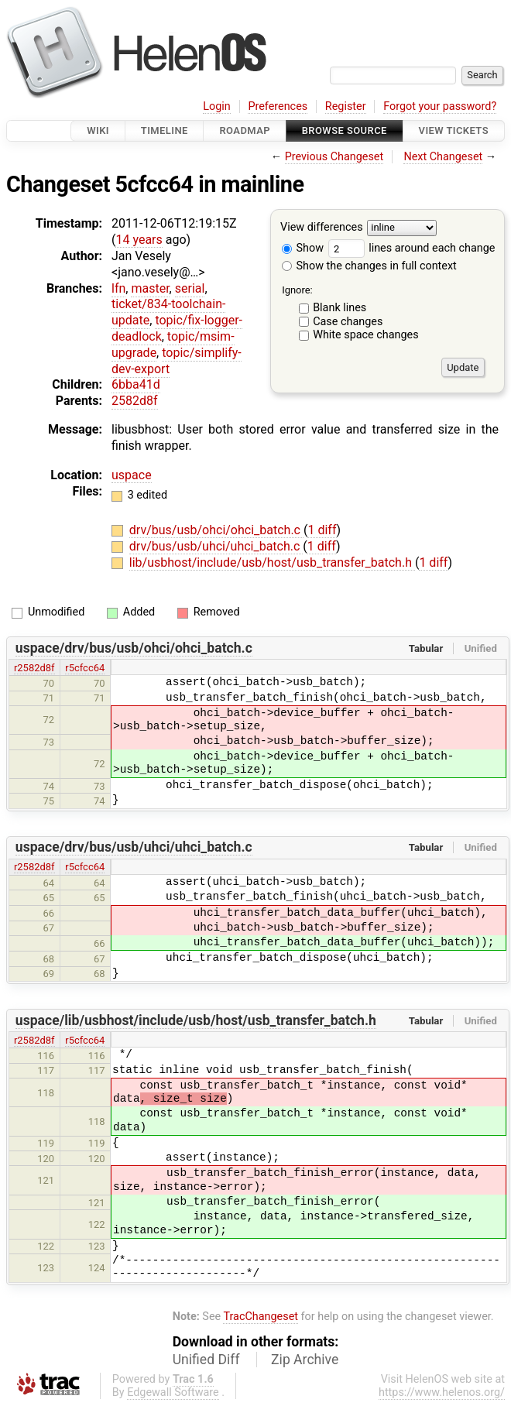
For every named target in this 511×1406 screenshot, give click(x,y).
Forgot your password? (439, 106)
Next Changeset (442, 156)
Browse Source (344, 130)
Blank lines (339, 307)
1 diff (321, 530)
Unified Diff (206, 1359)
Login (217, 106)
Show (303, 248)
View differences (321, 228)
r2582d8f (34, 668)
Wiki (98, 130)
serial (190, 288)
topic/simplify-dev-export (176, 360)
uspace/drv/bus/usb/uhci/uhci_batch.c (133, 847)
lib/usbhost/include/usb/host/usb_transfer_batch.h (272, 562)
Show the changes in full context (369, 266)
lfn (118, 288)
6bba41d (135, 384)
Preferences (277, 106)
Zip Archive (304, 1359)
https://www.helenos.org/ (442, 1392)
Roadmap (244, 130)
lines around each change (412, 248)
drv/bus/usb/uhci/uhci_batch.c (216, 546)
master (150, 288)
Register (345, 106)
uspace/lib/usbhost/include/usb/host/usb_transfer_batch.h (195, 1020)
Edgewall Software (173, 1392)
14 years (138, 239)
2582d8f (134, 400)
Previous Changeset (334, 156)
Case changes (347, 321)
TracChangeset (260, 1316)
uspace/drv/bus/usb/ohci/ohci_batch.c (133, 648)
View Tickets (454, 130)
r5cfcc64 (85, 668)
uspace (131, 475)
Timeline (164, 130)
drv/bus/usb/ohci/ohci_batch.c (216, 530)
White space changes (366, 334)
